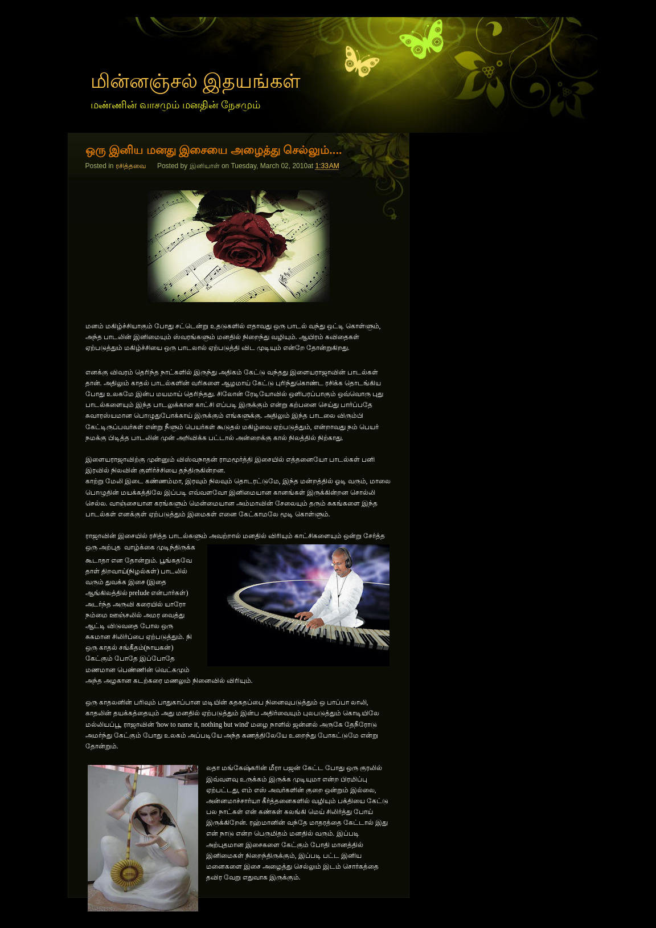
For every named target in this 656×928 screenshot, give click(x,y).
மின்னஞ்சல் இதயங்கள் (196, 81)
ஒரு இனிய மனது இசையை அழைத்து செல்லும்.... (213, 150)
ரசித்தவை (131, 166)
